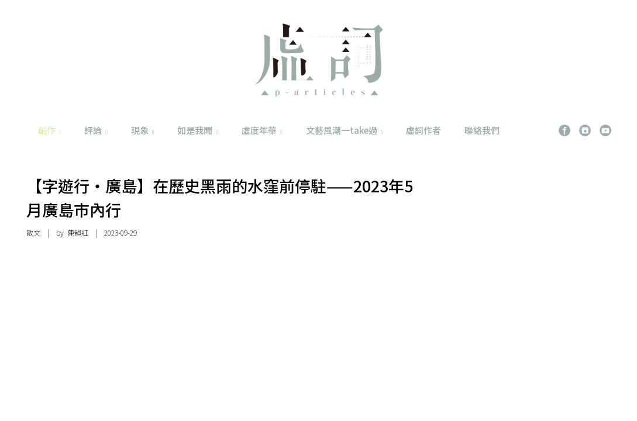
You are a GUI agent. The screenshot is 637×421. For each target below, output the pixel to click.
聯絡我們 (482, 130)
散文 (33, 232)
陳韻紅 (77, 232)
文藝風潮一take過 (344, 130)
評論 (96, 130)
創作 (49, 130)
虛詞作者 (423, 130)
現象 (142, 130)
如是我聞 (197, 130)
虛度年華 (262, 130)
